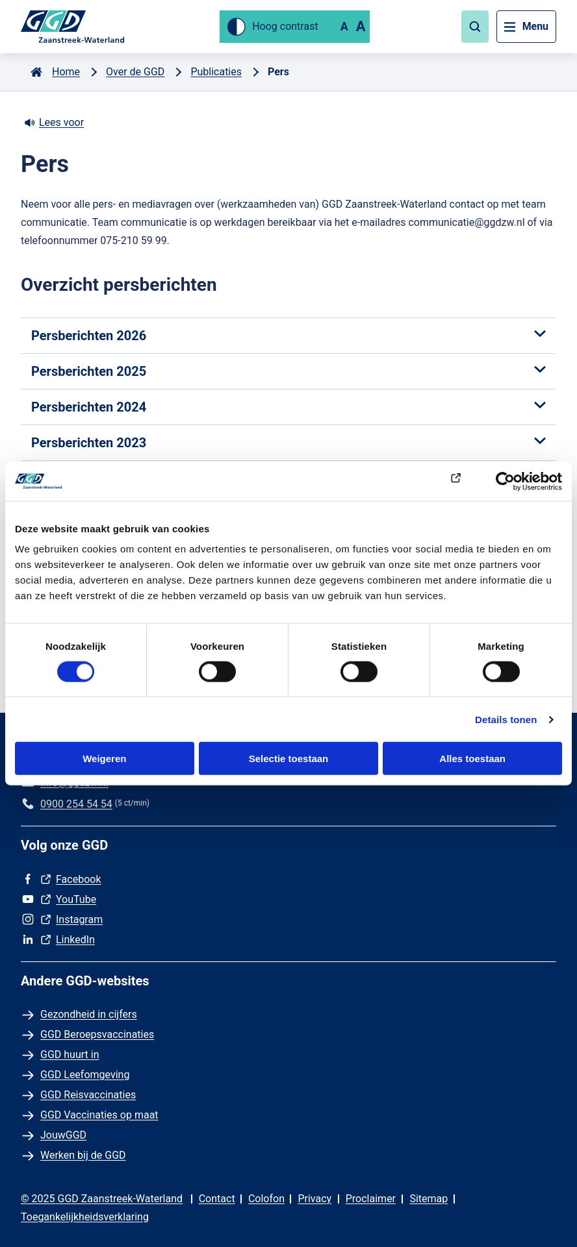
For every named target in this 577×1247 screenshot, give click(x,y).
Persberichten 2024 (288, 407)
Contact (217, 1198)
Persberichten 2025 (288, 371)
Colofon (266, 1198)
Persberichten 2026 (288, 335)
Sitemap (428, 1198)
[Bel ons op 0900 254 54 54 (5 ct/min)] (66, 804)
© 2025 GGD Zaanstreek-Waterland (102, 1198)
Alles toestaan (472, 758)
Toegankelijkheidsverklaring (85, 1217)
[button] (474, 26)
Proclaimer (371, 1198)
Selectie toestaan (289, 758)
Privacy (314, 1198)
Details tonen (506, 718)
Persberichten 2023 (288, 443)
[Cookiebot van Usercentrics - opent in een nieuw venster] (505, 481)
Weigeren (104, 758)
